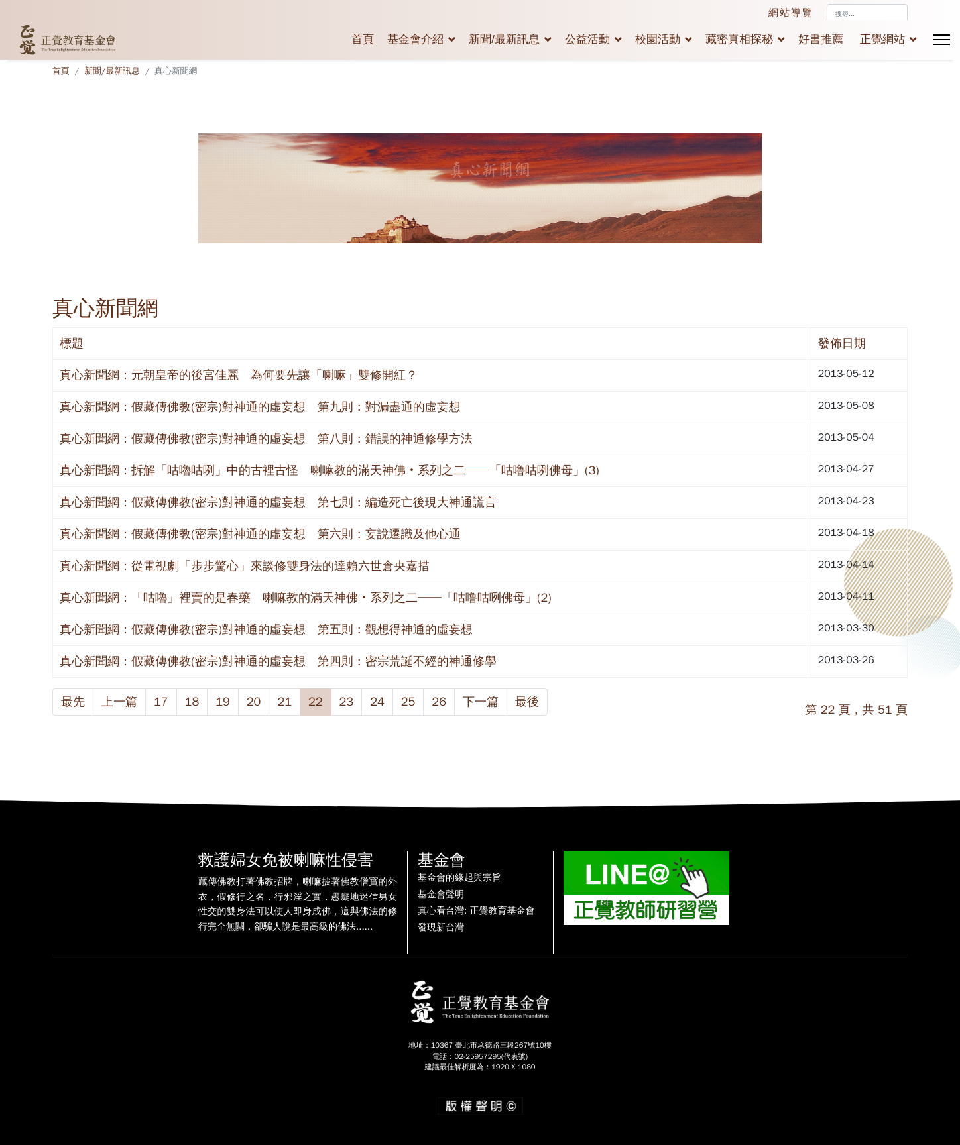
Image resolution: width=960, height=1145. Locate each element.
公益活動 (587, 39)
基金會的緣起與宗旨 (459, 878)
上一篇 (119, 701)
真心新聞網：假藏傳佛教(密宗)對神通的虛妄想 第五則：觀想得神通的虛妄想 (266, 629)
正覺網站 (882, 39)
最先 (73, 701)
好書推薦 (820, 39)
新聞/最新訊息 (504, 39)
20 (254, 701)
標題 (72, 343)
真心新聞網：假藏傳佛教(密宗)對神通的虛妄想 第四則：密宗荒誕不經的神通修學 (278, 661)
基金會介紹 (415, 39)
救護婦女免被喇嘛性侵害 (285, 860)
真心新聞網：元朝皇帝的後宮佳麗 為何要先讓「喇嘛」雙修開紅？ (239, 375)
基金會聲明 (441, 894)
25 (408, 701)
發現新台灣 (441, 927)
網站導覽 (790, 13)
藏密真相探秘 (739, 39)
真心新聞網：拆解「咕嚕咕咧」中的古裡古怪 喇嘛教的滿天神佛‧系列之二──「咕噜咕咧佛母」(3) (329, 470)
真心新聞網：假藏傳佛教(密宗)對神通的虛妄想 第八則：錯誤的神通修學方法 (266, 438)
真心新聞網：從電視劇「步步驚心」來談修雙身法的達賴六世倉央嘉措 (245, 566)
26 (439, 701)
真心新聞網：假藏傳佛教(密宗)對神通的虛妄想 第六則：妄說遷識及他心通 (260, 534)
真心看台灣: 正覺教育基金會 (476, 911)
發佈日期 (842, 343)
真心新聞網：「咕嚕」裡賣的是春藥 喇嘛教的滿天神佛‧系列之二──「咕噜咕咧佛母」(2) (306, 597)
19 (222, 701)
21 (284, 701)
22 (315, 701)
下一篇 (481, 701)
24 (377, 701)
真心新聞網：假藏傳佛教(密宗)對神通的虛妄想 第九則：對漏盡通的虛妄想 (260, 407)
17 (161, 701)
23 (346, 701)
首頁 (362, 39)
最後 (527, 701)
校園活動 (657, 39)
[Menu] (941, 40)
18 (192, 701)
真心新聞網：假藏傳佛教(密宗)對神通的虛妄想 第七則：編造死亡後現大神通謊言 (278, 502)
